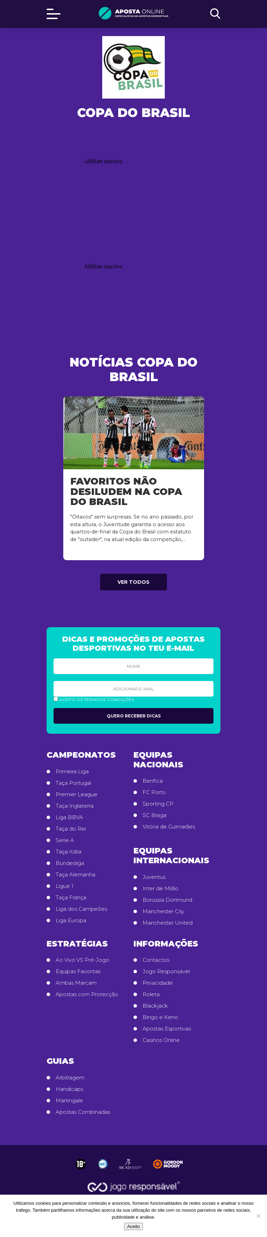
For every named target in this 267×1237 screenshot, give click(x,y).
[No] (258, 1215)
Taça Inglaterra (75, 806)
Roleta (151, 994)
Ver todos (133, 582)
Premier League (76, 794)
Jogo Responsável (166, 971)
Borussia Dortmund (167, 900)
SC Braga (155, 815)
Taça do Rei (71, 829)
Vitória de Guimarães (169, 827)
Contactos (156, 960)
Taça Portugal (73, 783)
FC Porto (154, 792)
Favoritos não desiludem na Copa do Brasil (126, 491)
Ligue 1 (64, 886)
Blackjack (155, 1006)
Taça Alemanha (75, 875)
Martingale (69, 1100)
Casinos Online (161, 1040)
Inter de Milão (160, 888)
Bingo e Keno (160, 1017)
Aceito (133, 1226)
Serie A (65, 840)
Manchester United (168, 923)
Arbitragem (70, 1078)
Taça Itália (68, 852)
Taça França (71, 897)
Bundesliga (70, 863)
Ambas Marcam (76, 983)
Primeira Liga (72, 771)
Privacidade (158, 983)
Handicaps (69, 1089)
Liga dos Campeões (81, 909)
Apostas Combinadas (83, 1112)
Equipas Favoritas (78, 971)
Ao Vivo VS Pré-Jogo (82, 960)
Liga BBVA (69, 817)
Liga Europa (71, 920)
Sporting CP (158, 804)
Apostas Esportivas (167, 1029)
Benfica (153, 781)
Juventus (154, 877)
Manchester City (163, 911)
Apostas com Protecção (87, 994)
